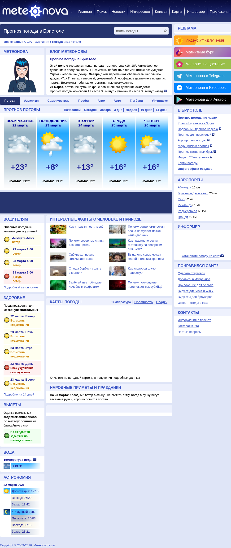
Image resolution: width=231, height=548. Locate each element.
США (28, 41)
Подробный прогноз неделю (198, 129)
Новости (118, 11)
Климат (161, 11)
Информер (196, 11)
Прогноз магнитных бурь (195, 151)
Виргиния (42, 41)
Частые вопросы (189, 332)
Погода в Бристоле (66, 41)
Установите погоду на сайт (201, 256)
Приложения (220, 11)
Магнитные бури (200, 52)
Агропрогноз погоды (192, 140)
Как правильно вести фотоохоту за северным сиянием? (145, 245)
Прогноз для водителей (194, 134)
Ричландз (185, 205)
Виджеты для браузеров (195, 297)
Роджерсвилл (187, 211)
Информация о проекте (194, 320)
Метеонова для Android (206, 99)
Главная (85, 11)
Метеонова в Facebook (206, 88)
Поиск (102, 11)
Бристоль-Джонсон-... (193, 193)
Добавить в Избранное (194, 279)
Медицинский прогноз (193, 146)
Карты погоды (187, 163)
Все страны (13, 41)
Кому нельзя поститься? (86, 226)
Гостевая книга (188, 326)
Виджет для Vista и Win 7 (196, 291)
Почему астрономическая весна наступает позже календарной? (146, 231)
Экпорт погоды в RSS (193, 302)
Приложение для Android (196, 285)
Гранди (183, 217)
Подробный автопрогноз (21, 287)
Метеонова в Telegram (205, 76)
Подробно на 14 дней (19, 394)
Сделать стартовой (191, 273)
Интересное (140, 11)
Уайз (181, 199)
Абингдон (184, 187)
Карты (177, 11)
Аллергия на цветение (205, 64)
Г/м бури (136, 100)
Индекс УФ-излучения (205, 40)
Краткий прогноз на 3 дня (196, 123)
